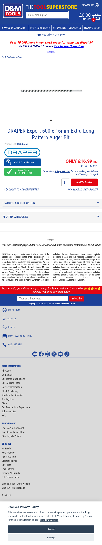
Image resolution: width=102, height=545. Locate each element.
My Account (90, 5)
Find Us (9, 327)
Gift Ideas (6, 464)
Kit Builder (59, 27)
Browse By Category (15, 27)
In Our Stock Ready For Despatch (22, 171)
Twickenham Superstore (69, 46)
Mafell (10, 269)
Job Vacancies (9, 411)
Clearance (75, 27)
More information (49, 519)
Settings (51, 537)
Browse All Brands (11, 473)
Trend (4, 269)
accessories (36, 262)
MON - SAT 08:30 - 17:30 (17, 336)
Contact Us (7, 374)
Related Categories (51, 216)
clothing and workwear (82, 272)
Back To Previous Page (12, 57)
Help (4, 415)
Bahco (83, 264)
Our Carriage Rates (11, 382)
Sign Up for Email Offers (13, 432)
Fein (27, 269)
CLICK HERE (35, 245)
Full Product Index (10, 477)
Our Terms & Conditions (13, 378)
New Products (92, 27)
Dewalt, (31, 267)
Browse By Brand (40, 27)
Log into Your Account (13, 428)
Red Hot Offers (9, 456)
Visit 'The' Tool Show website (16, 483)
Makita (24, 267)
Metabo (45, 267)
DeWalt (81, 280)
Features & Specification (51, 203)
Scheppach (28, 272)
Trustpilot (51, 51)
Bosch (38, 267)
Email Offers (8, 469)
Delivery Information (12, 387)
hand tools (11, 262)
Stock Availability (10, 391)
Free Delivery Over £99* (51, 34)
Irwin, (71, 264)
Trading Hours (9, 399)
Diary (4, 403)
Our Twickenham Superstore (16, 407)
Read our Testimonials (13, 395)
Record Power (15, 272)
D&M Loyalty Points (11, 436)
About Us (9, 319)
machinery (22, 262)
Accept (51, 529)
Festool (18, 269)
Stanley (77, 264)
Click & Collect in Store (22, 162)
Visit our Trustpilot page (13, 487)
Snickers (62, 280)
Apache (70, 280)
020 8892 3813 (12, 345)
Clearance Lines (9, 460)
